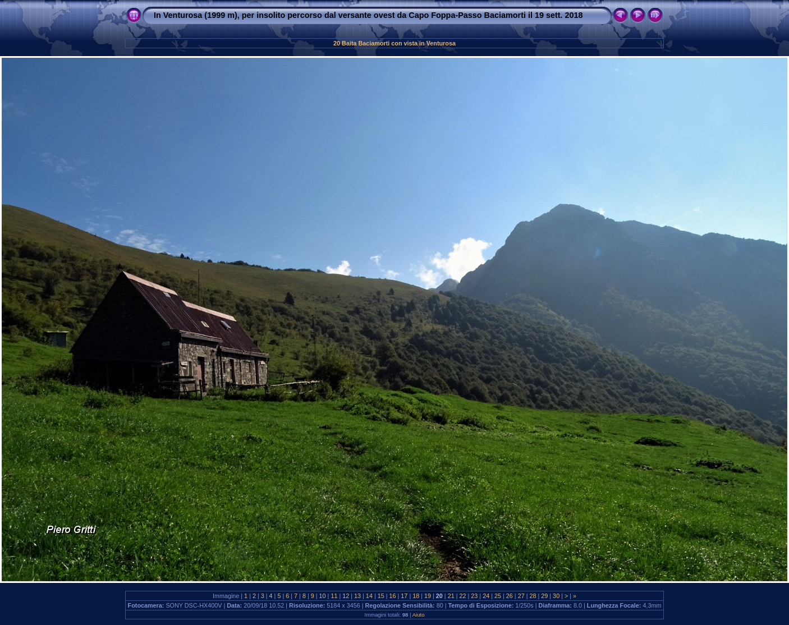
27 (521, 595)
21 (451, 595)
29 (544, 595)
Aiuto (418, 615)
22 (463, 595)
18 (416, 595)
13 (357, 595)
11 (334, 595)
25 (498, 595)
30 (556, 595)
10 (323, 595)
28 (532, 595)
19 (428, 595)
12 (346, 595)
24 (486, 595)
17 (404, 595)
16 (393, 595)
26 (509, 595)
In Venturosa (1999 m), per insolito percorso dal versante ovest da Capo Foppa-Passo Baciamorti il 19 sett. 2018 (368, 15)
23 (474, 595)
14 (369, 595)
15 (381, 595)
